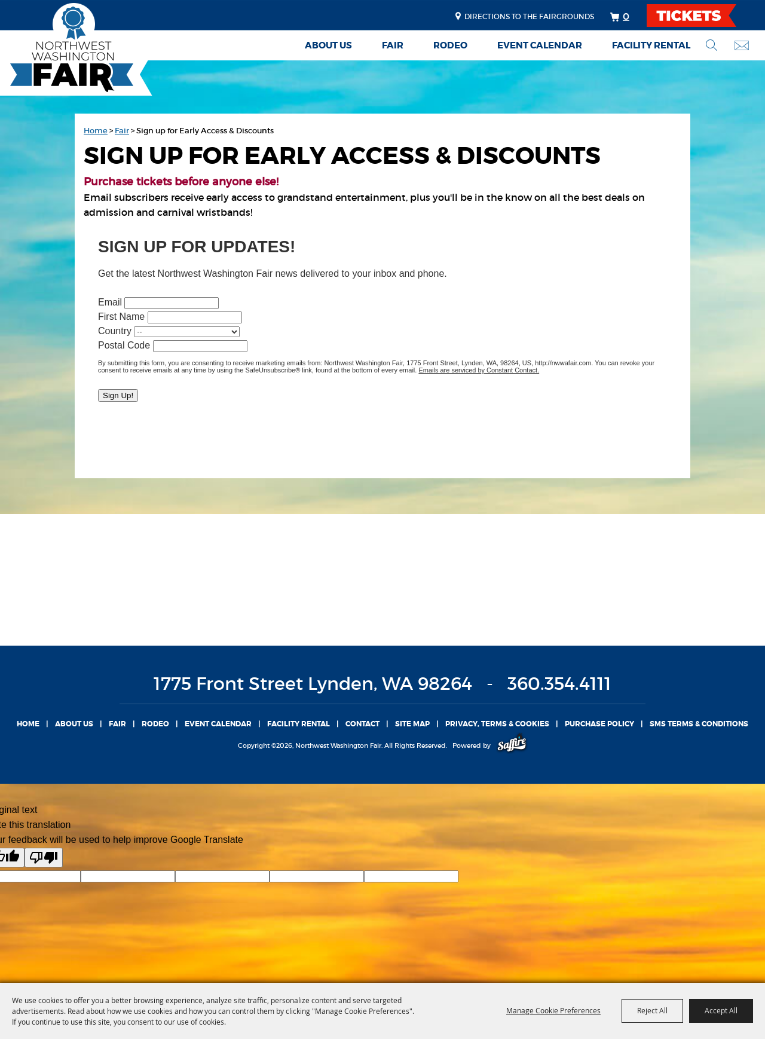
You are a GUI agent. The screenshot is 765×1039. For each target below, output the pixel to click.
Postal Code (124, 345)
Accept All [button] (721, 1010)
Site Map (412, 724)
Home (96, 131)
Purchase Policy (599, 724)
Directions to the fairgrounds (529, 16)
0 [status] (626, 16)
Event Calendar (539, 45)
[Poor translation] (44, 857)
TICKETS (702, 15)
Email (110, 302)
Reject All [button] (652, 1010)
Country (114, 331)
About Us (328, 45)
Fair (392, 45)
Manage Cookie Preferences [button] (553, 1010)
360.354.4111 (559, 684)
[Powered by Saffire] (512, 745)
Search (711, 45)
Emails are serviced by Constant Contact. (478, 370)
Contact (362, 724)
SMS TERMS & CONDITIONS (699, 724)
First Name (121, 316)
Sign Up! (118, 395)
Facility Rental (651, 45)
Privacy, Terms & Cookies (497, 724)
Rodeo (450, 45)
